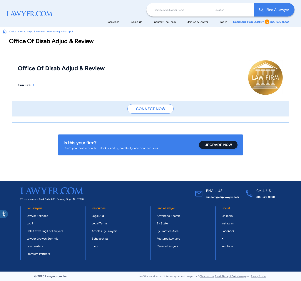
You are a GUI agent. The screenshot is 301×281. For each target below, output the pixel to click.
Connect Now (150, 108)
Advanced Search (168, 216)
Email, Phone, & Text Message (230, 276)
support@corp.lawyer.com (222, 197)
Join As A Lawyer (198, 22)
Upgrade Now (218, 145)
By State (162, 223)
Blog (95, 246)
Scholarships (100, 238)
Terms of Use (207, 276)
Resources (113, 22)
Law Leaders (34, 246)
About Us (136, 22)
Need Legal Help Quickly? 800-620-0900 (261, 21)
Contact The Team (165, 22)
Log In (223, 22)
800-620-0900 (265, 197)
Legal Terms (99, 223)
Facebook (228, 231)
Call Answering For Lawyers (44, 231)
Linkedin (227, 216)
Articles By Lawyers (104, 231)
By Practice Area (167, 231)
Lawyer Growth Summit (42, 238)
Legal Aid (98, 216)
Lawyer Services (37, 216)
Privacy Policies (258, 276)
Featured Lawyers (168, 238)
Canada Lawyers (167, 246)
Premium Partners (38, 254)
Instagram (228, 223)
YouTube (227, 246)
